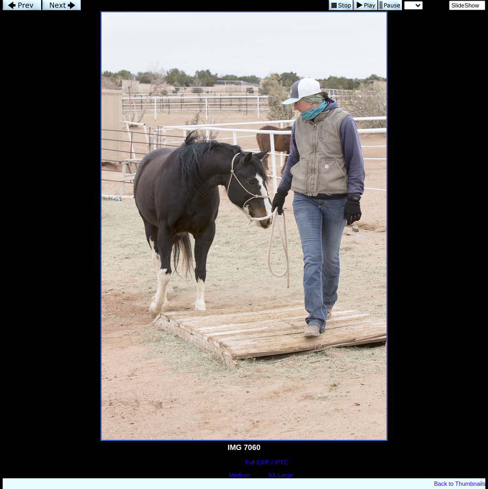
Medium (239, 475)
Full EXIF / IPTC (266, 462)
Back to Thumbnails (459, 483)
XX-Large (280, 475)
